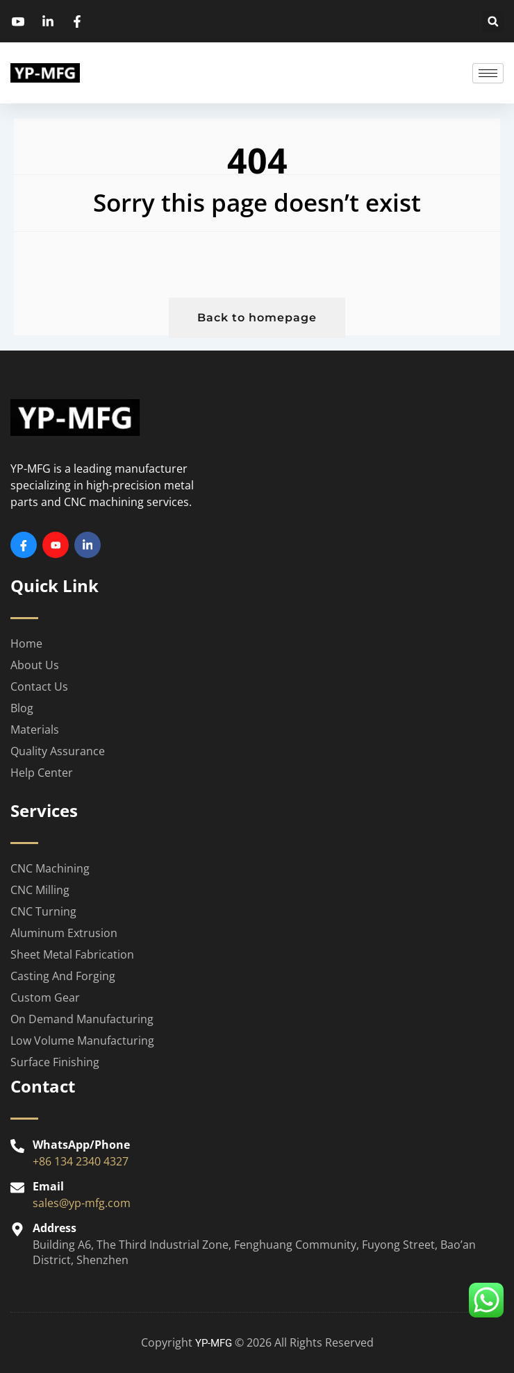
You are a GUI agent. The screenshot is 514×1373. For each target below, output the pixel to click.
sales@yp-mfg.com (82, 1203)
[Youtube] (55, 545)
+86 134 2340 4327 (80, 1161)
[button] (493, 21)
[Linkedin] (87, 545)
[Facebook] (23, 545)
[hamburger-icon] (488, 73)
